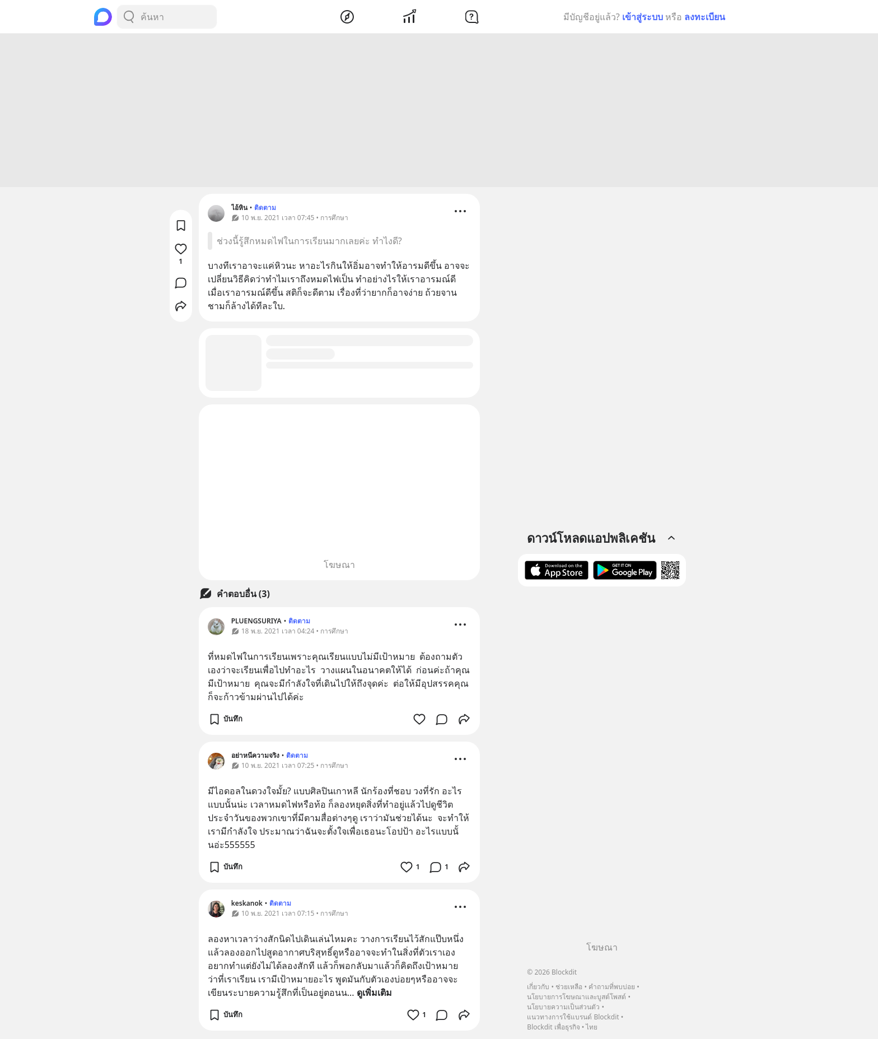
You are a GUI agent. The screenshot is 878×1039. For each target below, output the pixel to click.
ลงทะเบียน (704, 17)
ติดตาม (265, 209)
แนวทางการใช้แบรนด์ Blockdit (573, 1017)
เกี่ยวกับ (538, 986)
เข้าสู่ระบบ (642, 17)
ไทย (591, 1027)
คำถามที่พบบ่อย (612, 986)
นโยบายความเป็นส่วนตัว (563, 1007)
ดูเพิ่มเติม (374, 994)
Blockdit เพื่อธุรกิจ (553, 1027)
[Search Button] (128, 16)
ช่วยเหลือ (568, 986)
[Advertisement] (439, 112)
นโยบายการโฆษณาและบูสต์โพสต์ (576, 996)
